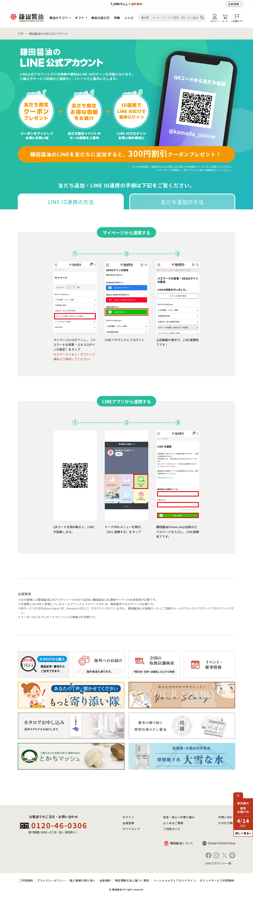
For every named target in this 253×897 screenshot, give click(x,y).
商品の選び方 (100, 18)
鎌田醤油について (181, 843)
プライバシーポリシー (51, 880)
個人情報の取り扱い (82, 880)
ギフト (79, 18)
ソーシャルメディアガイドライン (174, 880)
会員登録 (233, 4)
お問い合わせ (226, 817)
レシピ (129, 18)
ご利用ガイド (171, 829)
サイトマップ (131, 829)
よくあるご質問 (173, 823)
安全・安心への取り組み (179, 817)
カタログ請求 (226, 823)
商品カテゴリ (58, 18)
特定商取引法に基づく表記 (132, 880)
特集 (117, 18)
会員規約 (105, 880)
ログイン (128, 817)
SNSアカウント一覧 (218, 863)
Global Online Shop (221, 843)
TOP (21, 34)
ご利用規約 (26, 880)
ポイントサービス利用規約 (217, 880)
